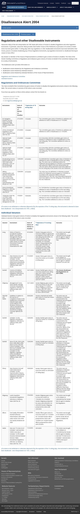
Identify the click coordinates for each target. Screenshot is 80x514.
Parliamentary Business (16, 7)
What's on (57, 472)
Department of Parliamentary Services (38, 494)
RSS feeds (4, 501)
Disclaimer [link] (32, 511)
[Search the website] (75, 3)
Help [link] (44, 511)
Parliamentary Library (33, 467)
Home (4, 7)
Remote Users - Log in (7, 490)
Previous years (26, 34)
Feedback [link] (39, 511)
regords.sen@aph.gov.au (14, 101)
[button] (40, 28)
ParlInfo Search (6, 492)
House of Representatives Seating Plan (11, 482)
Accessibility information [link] (7, 511)
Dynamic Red (4, 464)
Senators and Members (35, 7)
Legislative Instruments (34, 481)
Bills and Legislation (27, 16)
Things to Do (58, 473)
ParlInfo (57, 3)
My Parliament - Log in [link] (7, 488)
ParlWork (63, 3)
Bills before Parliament (34, 475)
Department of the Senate (35, 488)
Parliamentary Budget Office (35, 495)
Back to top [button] (75, 511)
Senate (3, 460)
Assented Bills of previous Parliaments (38, 477)
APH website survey (7, 494)
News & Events (51, 7)
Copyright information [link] (21, 511)
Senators (3, 466)
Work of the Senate (6, 462)
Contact (52, 3)
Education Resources (33, 466)
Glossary (4, 499)
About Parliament (66, 7)
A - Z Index (4, 497)
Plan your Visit (58, 477)
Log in (69, 3)
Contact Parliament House (61, 466)
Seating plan (4, 467)
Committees (57, 488)
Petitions (57, 462)
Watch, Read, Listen (33, 462)
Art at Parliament (59, 475)
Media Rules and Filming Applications (64, 479)
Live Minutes (4, 479)
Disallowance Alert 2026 (42, 16)
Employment (5, 495)
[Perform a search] (77, 3)
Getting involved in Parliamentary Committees (66, 460)
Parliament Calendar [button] (43, 3)
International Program (33, 469)
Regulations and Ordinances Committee (13, 76)
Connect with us (59, 464)
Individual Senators (7, 78)
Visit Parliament (7, 10)
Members (3, 481)
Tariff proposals (32, 479)
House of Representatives (8, 473)
